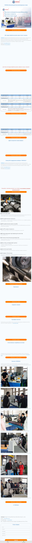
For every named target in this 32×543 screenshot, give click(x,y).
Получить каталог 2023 (16, 113)
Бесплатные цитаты (16, 30)
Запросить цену (16, 301)
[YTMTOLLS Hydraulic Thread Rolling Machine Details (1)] (11, 203)
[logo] (16, 2)
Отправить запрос (16, 316)
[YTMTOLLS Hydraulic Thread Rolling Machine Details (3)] (17, 269)
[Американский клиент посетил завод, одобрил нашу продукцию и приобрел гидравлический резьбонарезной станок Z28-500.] (14, 420)
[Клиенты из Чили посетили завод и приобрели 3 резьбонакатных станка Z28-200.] (14, 377)
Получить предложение (16, 284)
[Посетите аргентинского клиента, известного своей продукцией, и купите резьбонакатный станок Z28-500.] (14, 443)
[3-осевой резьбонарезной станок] (16, 132)
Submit (16, 540)
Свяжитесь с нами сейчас (16, 357)
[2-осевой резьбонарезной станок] (16, 103)
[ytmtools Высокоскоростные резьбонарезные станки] (16, 17)
